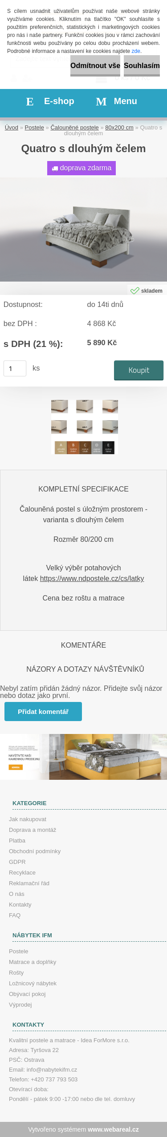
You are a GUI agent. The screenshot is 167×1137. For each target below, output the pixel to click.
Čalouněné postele (74, 127)
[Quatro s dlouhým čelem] (83, 181)
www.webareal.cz (113, 1129)
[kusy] (15, 368)
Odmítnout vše (95, 65)
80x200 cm (119, 127)
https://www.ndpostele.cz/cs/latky (92, 578)
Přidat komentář (43, 711)
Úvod (11, 127)
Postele (34, 127)
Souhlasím (142, 65)
